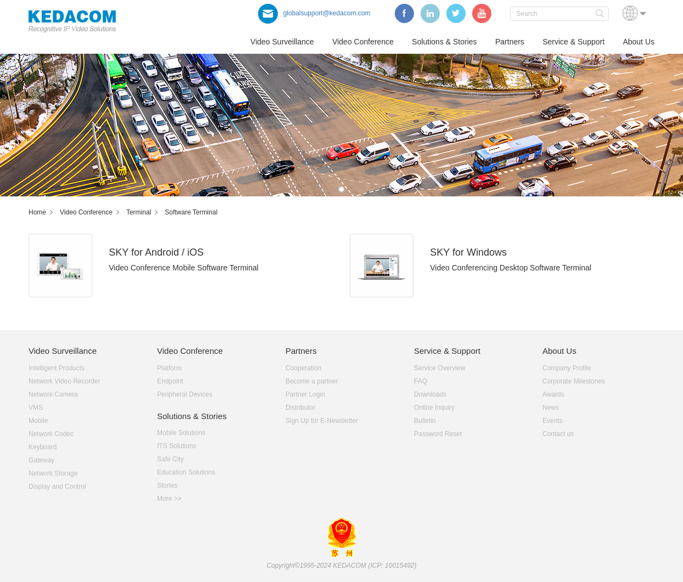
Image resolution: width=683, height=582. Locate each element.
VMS (36, 407)
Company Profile (566, 368)
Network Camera (53, 394)
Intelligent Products (57, 368)
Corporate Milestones (573, 381)
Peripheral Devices (184, 394)
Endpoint (170, 381)
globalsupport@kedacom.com (314, 13)
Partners (509, 41)
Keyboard (43, 447)
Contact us (558, 434)
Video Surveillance (282, 41)
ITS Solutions (176, 446)
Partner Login (305, 394)
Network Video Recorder (64, 381)
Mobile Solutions (181, 433)
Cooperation (303, 368)
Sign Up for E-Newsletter (321, 421)
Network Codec (51, 434)
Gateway (41, 460)
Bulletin (424, 421)
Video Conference (363, 41)
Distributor (300, 407)
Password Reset (438, 434)
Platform (169, 368)
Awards (553, 394)
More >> (169, 498)
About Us (638, 41)
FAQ (420, 381)
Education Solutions (186, 472)
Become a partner (311, 381)
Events (552, 421)
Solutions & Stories (444, 41)
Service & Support (573, 41)
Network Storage (53, 473)
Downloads (430, 394)
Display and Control (57, 486)
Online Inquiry (434, 407)
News (550, 407)
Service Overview (439, 368)
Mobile (38, 421)
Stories (167, 485)
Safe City (170, 459)
